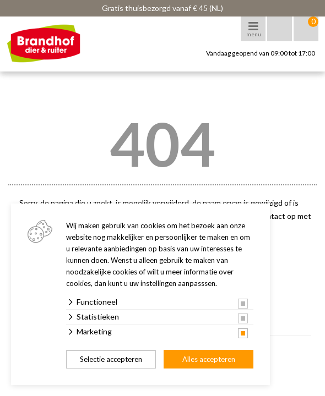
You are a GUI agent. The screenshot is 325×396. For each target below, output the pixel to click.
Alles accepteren (208, 359)
